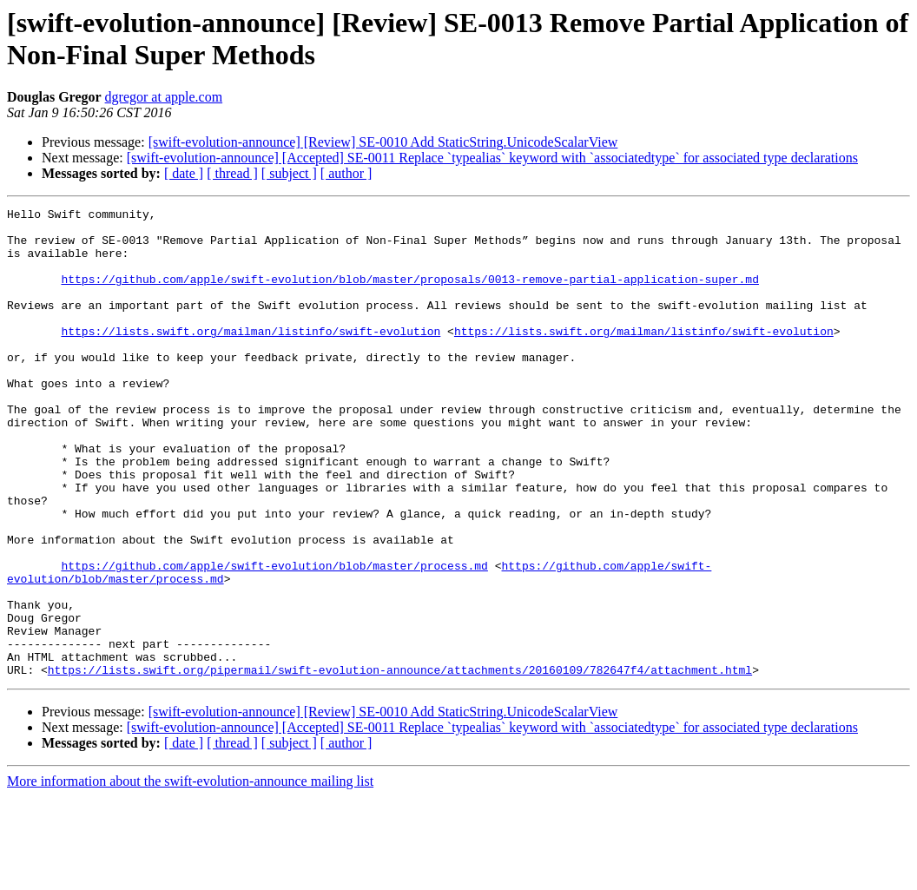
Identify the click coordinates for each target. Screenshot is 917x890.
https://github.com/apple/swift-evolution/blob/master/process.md (274, 638)
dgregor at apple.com (164, 96)
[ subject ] (289, 173)
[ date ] (183, 173)
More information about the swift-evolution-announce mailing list (190, 874)
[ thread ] (232, 173)
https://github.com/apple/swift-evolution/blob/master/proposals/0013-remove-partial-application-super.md (409, 294)
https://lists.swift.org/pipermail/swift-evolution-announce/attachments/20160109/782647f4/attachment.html (400, 763)
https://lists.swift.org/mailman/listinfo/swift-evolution (250, 357)
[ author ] (346, 173)
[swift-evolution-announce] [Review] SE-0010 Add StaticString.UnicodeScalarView (383, 142)
